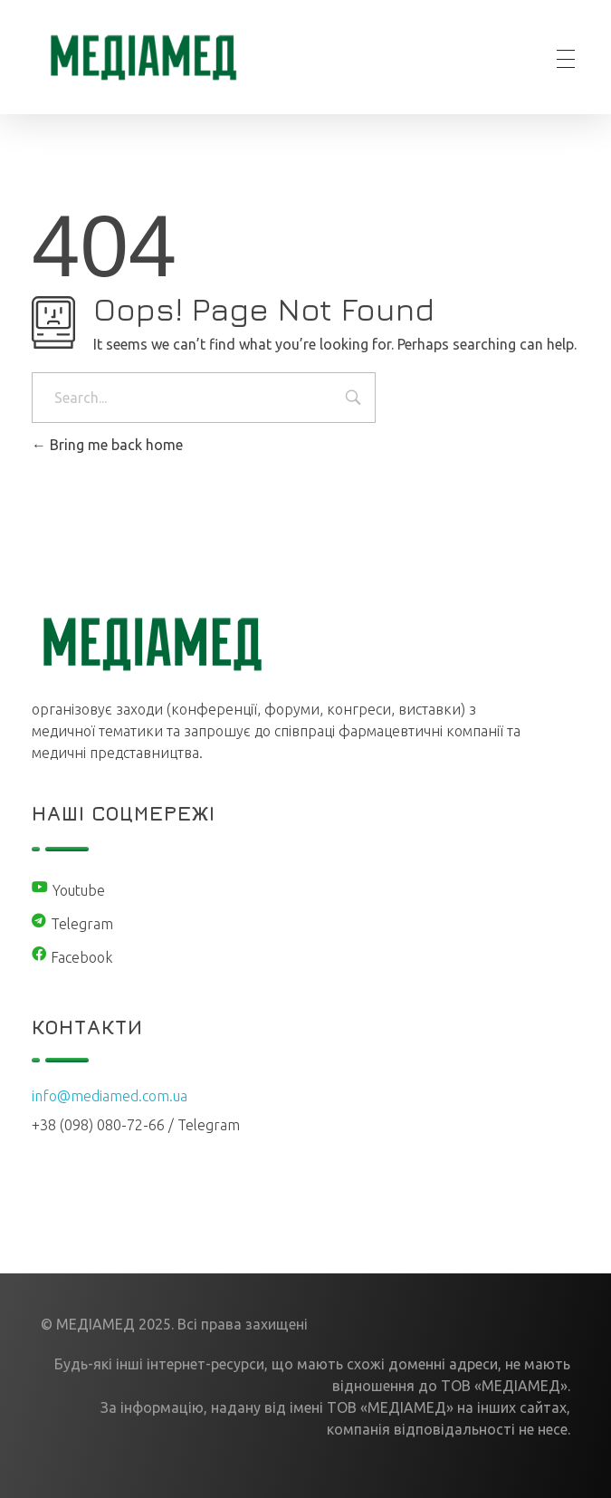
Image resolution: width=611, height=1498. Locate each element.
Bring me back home (107, 445)
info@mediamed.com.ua (109, 1096)
